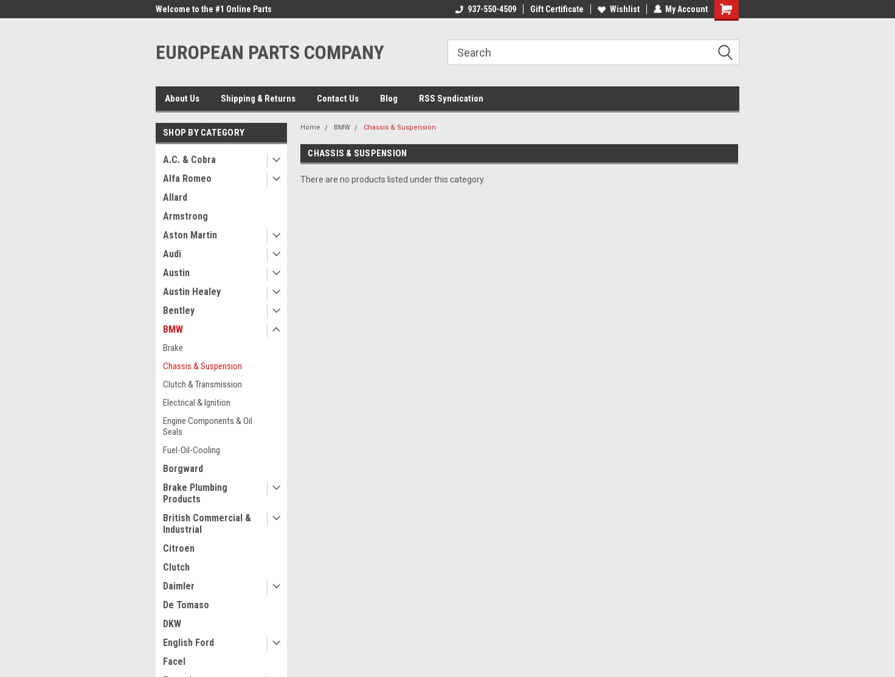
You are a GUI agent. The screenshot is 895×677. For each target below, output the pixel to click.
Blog (389, 98)
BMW (173, 329)
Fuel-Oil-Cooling (191, 450)
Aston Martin (190, 235)
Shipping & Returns (258, 98)
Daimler (179, 586)
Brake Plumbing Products (195, 493)
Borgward (183, 468)
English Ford (188, 642)
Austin (176, 273)
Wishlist (618, 9)
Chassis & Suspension (202, 366)
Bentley (179, 310)
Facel (174, 661)
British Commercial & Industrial (207, 523)
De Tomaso (186, 605)
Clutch (176, 567)
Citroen (179, 548)
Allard (175, 197)
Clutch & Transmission (202, 384)
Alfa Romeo (187, 178)
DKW (172, 624)
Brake (173, 347)
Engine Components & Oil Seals (207, 426)
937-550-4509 (485, 9)
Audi (172, 254)
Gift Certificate (556, 9)
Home (310, 127)
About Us (182, 98)
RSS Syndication (451, 98)
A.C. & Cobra (189, 159)
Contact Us (338, 98)
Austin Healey (192, 291)
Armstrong (185, 216)
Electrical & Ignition (196, 402)
